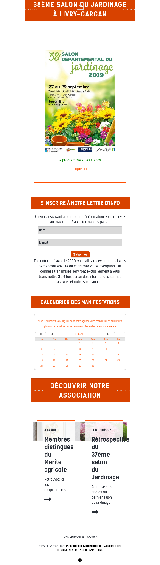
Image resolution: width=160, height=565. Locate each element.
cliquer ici (80, 169)
